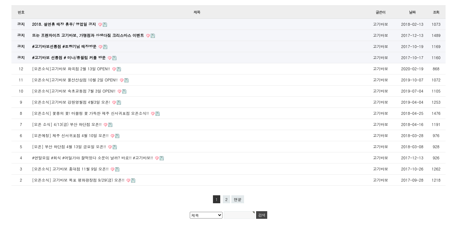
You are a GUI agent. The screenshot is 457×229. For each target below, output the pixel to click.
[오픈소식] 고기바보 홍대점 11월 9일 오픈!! (71, 168)
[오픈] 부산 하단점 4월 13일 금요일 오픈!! (69, 146)
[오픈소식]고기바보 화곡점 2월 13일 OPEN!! (71, 68)
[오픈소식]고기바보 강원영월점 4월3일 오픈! (71, 102)
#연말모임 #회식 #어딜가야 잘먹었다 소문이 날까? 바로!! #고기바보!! (93, 157)
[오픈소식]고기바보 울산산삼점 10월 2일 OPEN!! (75, 79)
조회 (436, 12)
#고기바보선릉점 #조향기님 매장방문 (65, 46)
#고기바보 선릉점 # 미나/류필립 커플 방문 (69, 57)
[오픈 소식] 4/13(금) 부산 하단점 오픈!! (67, 124)
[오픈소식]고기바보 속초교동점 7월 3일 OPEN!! (74, 91)
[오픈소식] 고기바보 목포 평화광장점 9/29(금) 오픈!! (79, 180)
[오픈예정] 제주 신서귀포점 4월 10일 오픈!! (71, 135)
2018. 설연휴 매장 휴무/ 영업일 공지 (64, 24)
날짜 (412, 12)
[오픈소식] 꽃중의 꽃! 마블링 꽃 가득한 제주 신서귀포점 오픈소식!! (91, 113)
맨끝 (238, 199)
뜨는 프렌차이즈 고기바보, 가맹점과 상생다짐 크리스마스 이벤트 (88, 35)
